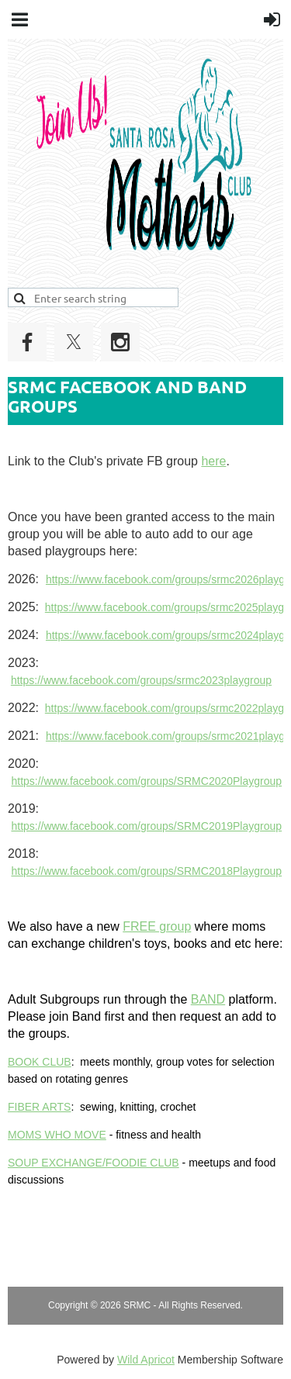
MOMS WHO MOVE (57, 1134)
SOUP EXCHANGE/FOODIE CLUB (93, 1162)
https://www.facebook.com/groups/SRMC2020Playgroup (146, 781)
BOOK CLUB (39, 1062)
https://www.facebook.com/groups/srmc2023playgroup (141, 680)
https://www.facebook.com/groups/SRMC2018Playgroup (146, 871)
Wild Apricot (146, 1359)
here (213, 461)
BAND (208, 999)
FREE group (157, 926)
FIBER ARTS (39, 1107)
